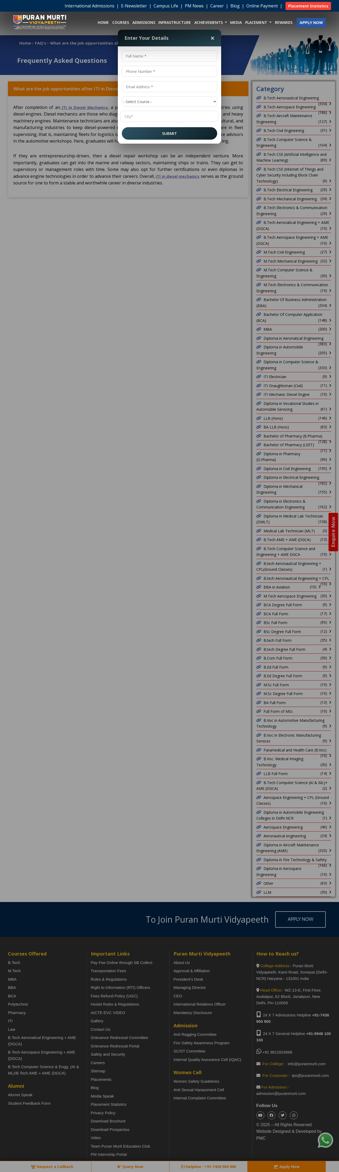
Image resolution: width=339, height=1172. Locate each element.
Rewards (283, 22)
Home (103, 22)
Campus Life (166, 6)
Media (236, 22)
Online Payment (262, 6)
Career (217, 6)
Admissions (143, 22)
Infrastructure (174, 22)
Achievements (209, 22)
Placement (256, 22)
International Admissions (90, 6)
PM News (195, 6)
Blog (235, 6)
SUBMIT (169, 133)
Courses (120, 22)
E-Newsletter (134, 6)
